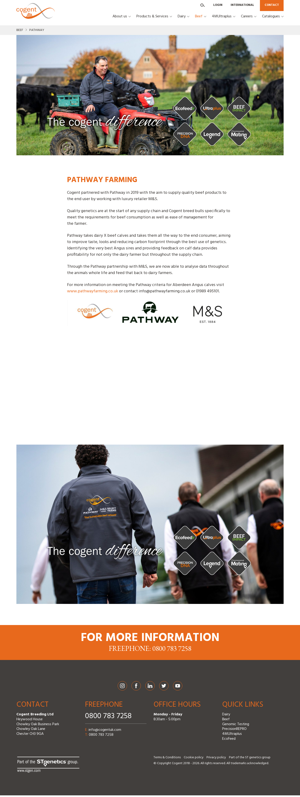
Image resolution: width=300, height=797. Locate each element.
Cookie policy (193, 759)
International (242, 5)
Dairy (226, 716)
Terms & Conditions (167, 759)
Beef (19, 32)
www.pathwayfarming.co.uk (92, 293)
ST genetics (253, 759)
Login (217, 5)
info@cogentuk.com (105, 732)
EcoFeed (229, 741)
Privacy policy (216, 759)
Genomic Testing (235, 726)
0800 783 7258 (108, 718)
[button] (122, 21)
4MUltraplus (232, 736)
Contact (272, 5)
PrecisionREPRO (234, 731)
